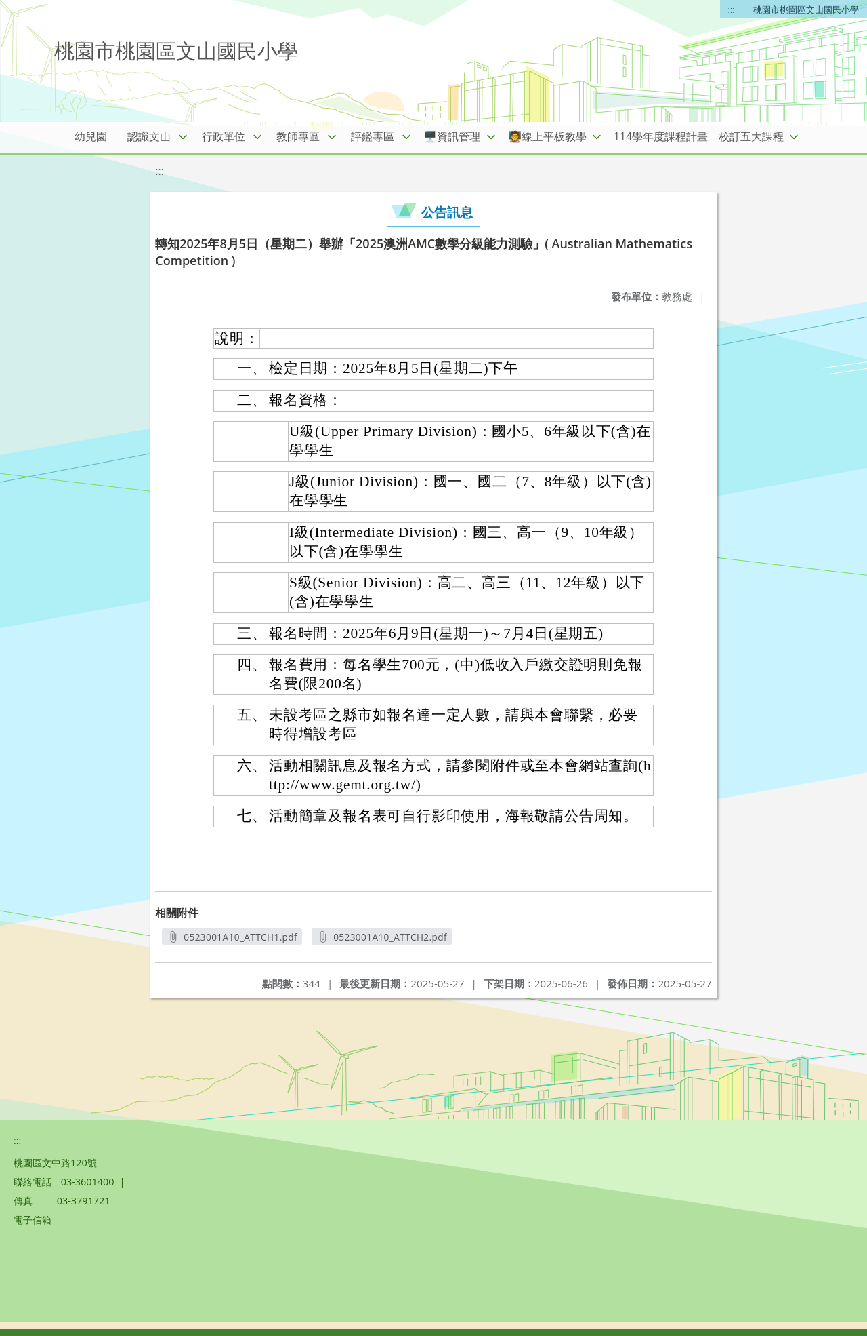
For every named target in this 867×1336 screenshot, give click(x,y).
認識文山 (149, 136)
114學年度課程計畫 (661, 136)
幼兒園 (91, 136)
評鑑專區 (372, 136)
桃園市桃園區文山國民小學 (806, 9)
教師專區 (298, 136)
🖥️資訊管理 (451, 136)
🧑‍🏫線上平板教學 (547, 136)
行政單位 (223, 136)
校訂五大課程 (751, 136)
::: (731, 9)
